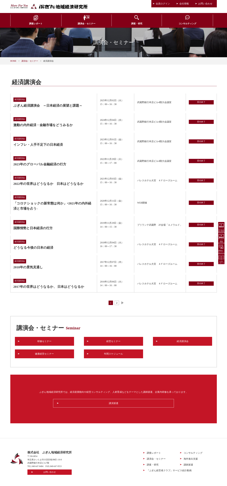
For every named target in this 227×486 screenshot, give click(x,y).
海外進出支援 (165, 23)
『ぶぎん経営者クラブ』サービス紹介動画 (169, 453)
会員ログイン (163, 3)
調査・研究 (96, 23)
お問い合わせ (205, 3)
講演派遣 (113, 386)
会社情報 (184, 3)
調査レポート (27, 23)
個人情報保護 (191, 477)
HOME (13, 61)
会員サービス (200, 23)
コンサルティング (130, 23)
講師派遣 (188, 447)
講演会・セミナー (62, 23)
